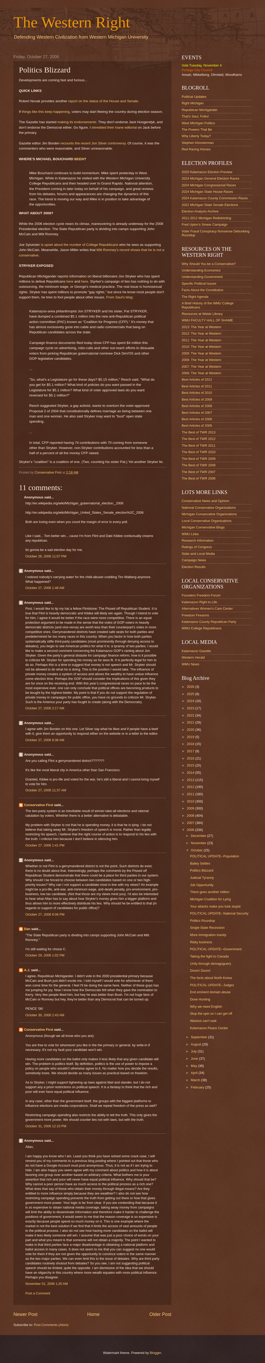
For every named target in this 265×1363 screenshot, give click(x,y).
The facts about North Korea (211, 978)
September (199, 1037)
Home (93, 1314)
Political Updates (194, 97)
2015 (191, 765)
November (199, 843)
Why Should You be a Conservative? (209, 264)
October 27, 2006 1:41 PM (44, 845)
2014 (191, 773)
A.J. (27, 970)
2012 (191, 787)
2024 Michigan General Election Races (210, 178)
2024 (191, 701)
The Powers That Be (197, 129)
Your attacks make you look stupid (215, 906)
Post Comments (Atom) (51, 1325)
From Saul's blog (119, 297)
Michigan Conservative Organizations (209, 514)
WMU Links (190, 534)
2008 (191, 815)
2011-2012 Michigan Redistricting (206, 218)
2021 (191, 722)
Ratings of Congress (197, 547)
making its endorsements (76, 122)
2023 (191, 708)
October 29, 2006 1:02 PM (44, 955)
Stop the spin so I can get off (211, 1013)
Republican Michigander (199, 110)
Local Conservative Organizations (207, 521)
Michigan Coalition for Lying (210, 899)
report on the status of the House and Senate (103, 101)
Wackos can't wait (203, 1021)
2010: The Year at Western (201, 347)
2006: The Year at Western (201, 373)
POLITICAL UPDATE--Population (214, 856)
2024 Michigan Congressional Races (209, 185)
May (194, 1066)
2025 (191, 694)
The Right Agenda (195, 297)
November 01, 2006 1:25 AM (46, 1284)
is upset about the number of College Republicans (79, 245)
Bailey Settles (200, 863)
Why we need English (206, 1006)
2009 (191, 808)
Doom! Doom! (200, 970)
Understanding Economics (201, 270)
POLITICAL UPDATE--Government (216, 949)
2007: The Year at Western (201, 367)
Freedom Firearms (195, 615)
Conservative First (38, 805)
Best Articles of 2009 (197, 399)
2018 (191, 744)
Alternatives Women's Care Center (207, 608)
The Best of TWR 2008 (199, 465)
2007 (191, 823)
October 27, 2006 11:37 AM (45, 790)
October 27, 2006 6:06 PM (44, 914)
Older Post (160, 1314)
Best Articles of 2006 (197, 419)
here (69, 281)
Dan (27, 929)
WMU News (190, 664)
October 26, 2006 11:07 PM (45, 556)
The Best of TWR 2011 (199, 445)
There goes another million (209, 892)
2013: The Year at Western (201, 327)
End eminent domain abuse (210, 992)
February (198, 1087)
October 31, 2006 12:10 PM (45, 1126)
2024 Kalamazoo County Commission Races (215, 198)
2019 (191, 737)
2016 (191, 758)
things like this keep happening (46, 112)
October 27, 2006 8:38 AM (44, 740)
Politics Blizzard (201, 870)
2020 (191, 730)
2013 (191, 780)
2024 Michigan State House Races (207, 192)
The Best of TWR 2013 (199, 432)
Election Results (193, 567)
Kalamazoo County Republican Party (209, 622)
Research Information (198, 540)
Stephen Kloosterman (198, 143)
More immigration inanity (208, 935)
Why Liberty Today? (196, 136)
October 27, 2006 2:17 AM (44, 708)
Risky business (201, 942)
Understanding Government (202, 277)
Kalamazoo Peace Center (209, 1028)
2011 (191, 794)
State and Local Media (198, 554)
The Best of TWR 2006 (199, 478)
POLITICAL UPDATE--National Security (219, 913)
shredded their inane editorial (114, 127)
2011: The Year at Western (201, 340)
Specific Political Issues (199, 283)
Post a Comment (37, 1293)
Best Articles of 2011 (197, 386)
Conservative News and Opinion (205, 501)
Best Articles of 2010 (197, 393)
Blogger (155, 1353)
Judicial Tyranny (202, 878)
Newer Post (25, 1314)
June (195, 1058)
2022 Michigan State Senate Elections (210, 205)
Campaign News (194, 560)
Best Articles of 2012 (197, 379)
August (196, 1044)
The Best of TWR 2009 (199, 459)
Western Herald (193, 657)
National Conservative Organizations (209, 508)
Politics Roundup (202, 921)
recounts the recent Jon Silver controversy (93, 143)
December (199, 836)
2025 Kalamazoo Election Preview (207, 172)
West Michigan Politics (198, 123)
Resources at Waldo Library (202, 314)
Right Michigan (193, 103)
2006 (191, 830)
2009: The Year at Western (201, 353)
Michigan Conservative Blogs (203, 527)
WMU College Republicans (202, 628)
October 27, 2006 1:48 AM (44, 588)
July (194, 1051)
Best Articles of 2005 (197, 426)
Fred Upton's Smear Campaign (204, 224)
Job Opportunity (202, 885)
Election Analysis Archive (200, 211)
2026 (191, 687)
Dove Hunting (200, 999)
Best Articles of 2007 (197, 413)
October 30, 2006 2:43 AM (44, 1015)
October (197, 850)
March (196, 1080)
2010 (191, 801)
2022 (191, 715)
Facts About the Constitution (202, 290)
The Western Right (71, 22)
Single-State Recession (207, 928)
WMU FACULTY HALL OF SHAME (207, 320)
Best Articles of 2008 (197, 406)
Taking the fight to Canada (209, 956)
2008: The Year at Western (201, 360)
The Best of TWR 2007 (199, 472)
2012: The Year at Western (201, 333)
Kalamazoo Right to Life (199, 602)
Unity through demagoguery (210, 964)
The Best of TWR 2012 (199, 439)
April (194, 1073)
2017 (191, 751)
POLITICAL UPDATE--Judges (212, 985)
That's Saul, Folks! (195, 116)
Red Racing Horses (196, 149)
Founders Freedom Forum (201, 595)
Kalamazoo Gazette (196, 651)
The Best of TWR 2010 (199, 452)
